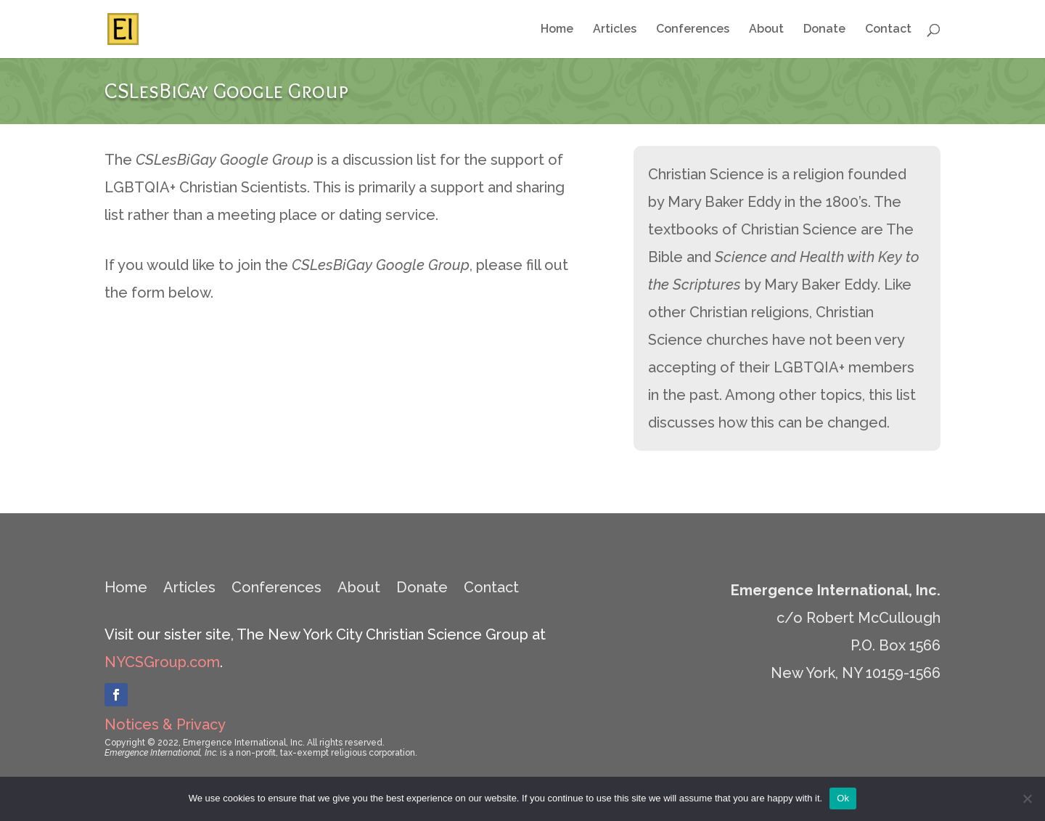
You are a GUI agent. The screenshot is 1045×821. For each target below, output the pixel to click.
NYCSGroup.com (162, 662)
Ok (843, 798)
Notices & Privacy (165, 724)
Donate (824, 30)
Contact (888, 30)
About (766, 30)
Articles (614, 30)
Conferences (692, 30)
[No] (1027, 798)
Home (557, 30)
